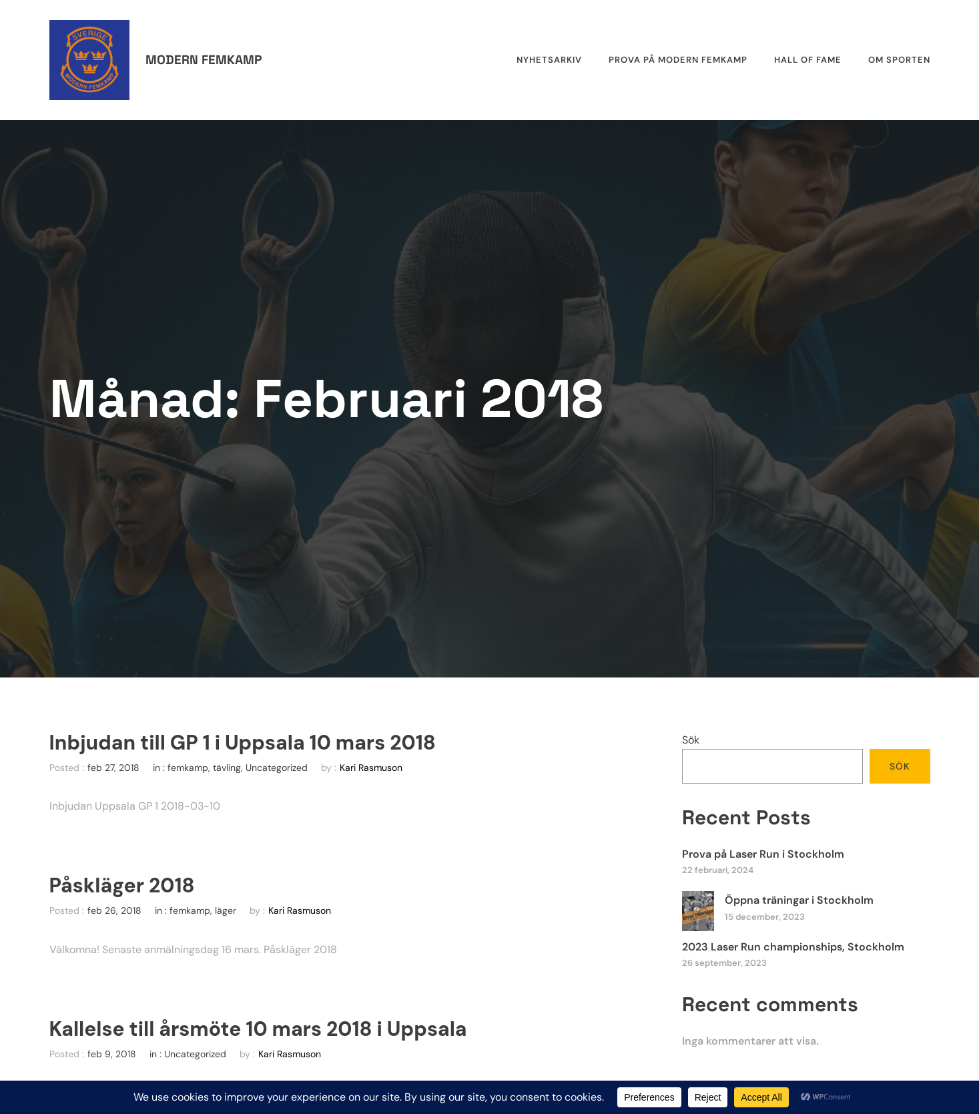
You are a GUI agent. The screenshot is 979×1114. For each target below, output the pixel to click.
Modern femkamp (203, 59)
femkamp (188, 768)
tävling (227, 768)
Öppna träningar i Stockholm (799, 900)
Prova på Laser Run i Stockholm (763, 854)
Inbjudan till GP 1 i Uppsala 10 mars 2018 (242, 743)
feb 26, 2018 (114, 910)
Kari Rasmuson (371, 768)
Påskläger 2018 (122, 886)
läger (225, 910)
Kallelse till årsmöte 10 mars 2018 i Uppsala (258, 1029)
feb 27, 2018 (113, 768)
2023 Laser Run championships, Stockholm (793, 947)
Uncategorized (277, 768)
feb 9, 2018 (111, 1054)
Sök (690, 740)
